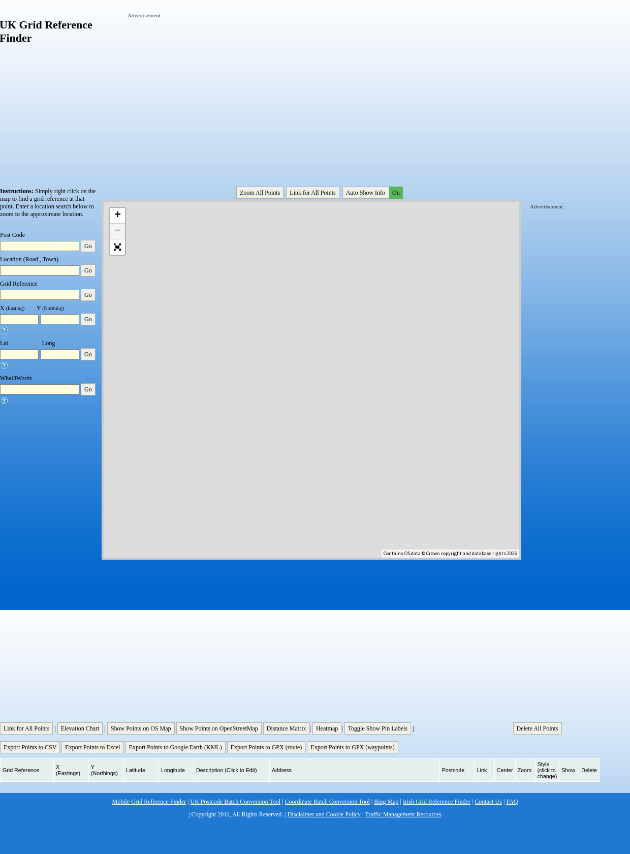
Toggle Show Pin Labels (378, 728)
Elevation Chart (80, 728)
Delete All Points (537, 728)
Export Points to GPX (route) (266, 747)
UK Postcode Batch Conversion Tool (236, 801)
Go (88, 246)
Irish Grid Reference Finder (436, 801)
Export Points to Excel (92, 747)
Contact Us (488, 801)
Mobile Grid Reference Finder (149, 801)
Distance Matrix (286, 728)
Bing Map (386, 801)
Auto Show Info (373, 193)
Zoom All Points (260, 192)
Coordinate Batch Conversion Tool (327, 801)
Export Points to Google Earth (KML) (175, 747)
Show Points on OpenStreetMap (219, 728)
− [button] (117, 231)
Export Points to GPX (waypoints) (352, 747)
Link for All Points (312, 192)
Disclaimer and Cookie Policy (324, 814)
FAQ (512, 801)
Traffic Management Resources (403, 814)
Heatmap (327, 728)
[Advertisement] (251, 90)
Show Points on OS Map (141, 728)
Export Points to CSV (30, 747)
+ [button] (117, 215)
